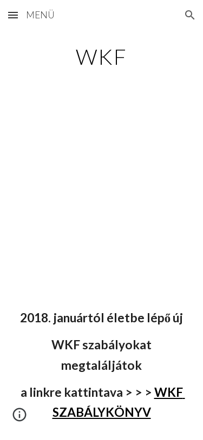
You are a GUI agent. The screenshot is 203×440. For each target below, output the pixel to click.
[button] (13, 15)
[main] (101, 56)
